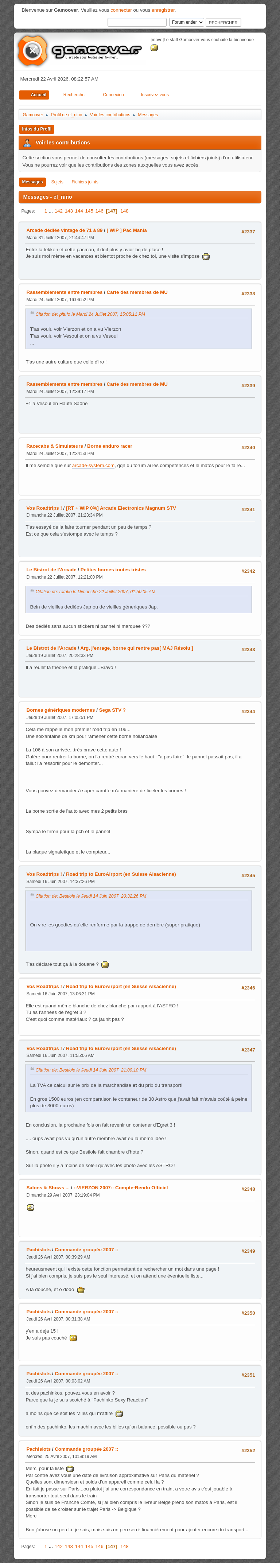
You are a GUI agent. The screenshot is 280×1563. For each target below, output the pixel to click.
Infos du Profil (36, 129)
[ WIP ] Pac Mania (126, 230)
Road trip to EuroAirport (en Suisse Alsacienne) (121, 874)
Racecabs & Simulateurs (54, 446)
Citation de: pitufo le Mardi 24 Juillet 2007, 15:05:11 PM (90, 314)
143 (69, 211)
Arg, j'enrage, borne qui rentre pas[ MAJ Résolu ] (136, 648)
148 (124, 211)
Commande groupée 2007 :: (86, 1249)
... (51, 211)
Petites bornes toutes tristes (113, 569)
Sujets (57, 181)
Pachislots (38, 1249)
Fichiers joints (84, 181)
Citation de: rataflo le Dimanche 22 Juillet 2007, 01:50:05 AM (95, 591)
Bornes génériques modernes (60, 710)
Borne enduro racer (109, 446)
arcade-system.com (93, 465)
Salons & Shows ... (48, 1187)
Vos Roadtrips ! (44, 508)
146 (100, 211)
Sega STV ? (112, 710)
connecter (121, 10)
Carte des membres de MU (136, 292)
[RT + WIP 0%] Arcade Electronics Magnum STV (121, 508)
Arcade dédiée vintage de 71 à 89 (64, 230)
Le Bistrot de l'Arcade (51, 569)
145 (89, 211)
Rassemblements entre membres (64, 292)
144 (79, 211)
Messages (32, 181)
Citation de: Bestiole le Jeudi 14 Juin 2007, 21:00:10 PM (90, 1070)
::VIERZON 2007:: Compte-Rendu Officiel (121, 1187)
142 (59, 211)
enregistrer (163, 10)
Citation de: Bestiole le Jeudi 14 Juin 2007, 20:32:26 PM (90, 896)
